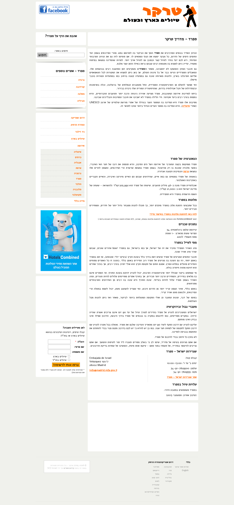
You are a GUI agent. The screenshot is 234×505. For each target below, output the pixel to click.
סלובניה (77, 189)
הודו (157, 495)
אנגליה (77, 162)
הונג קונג (155, 477)
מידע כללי (79, 201)
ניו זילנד (79, 132)
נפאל (157, 474)
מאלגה (81, 94)
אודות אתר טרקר (181, 466)
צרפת (186, 171)
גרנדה (81, 80)
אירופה (81, 146)
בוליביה (168, 477)
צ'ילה (169, 474)
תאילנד (156, 466)
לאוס (157, 481)
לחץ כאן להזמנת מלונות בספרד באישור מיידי (173, 214)
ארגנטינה (168, 466)
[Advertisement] (143, 132)
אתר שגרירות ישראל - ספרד (182, 377)
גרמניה (77, 173)
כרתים (78, 157)
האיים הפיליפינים (152, 491)
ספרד (78, 179)
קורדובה (80, 87)
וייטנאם (156, 470)
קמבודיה (155, 484)
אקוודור (168, 481)
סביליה (80, 101)
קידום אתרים (69, 468)
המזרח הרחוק (77, 125)
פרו (170, 470)
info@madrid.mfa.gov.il (103, 370)
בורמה (156, 488)
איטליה (186, 106)
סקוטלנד (76, 195)
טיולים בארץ (77, 139)
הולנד (78, 184)
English (185, 470)
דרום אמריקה (77, 118)
